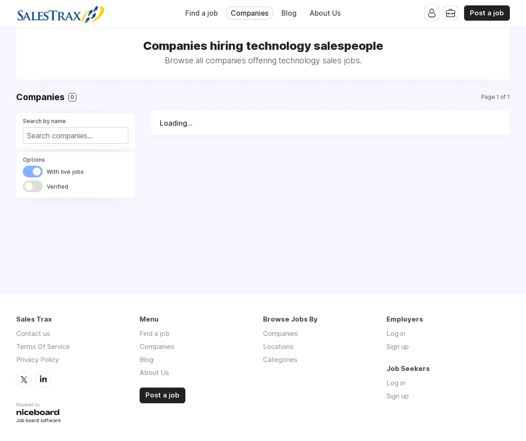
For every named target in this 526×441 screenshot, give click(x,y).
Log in (395, 333)
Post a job (487, 13)
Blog (289, 13)
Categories (280, 359)
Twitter (23, 379)
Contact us (33, 333)
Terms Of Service (43, 346)
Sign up (397, 346)
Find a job (201, 13)
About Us (325, 13)
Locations (278, 346)
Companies (249, 13)
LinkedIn (43, 379)
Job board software (38, 421)
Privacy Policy (37, 359)
